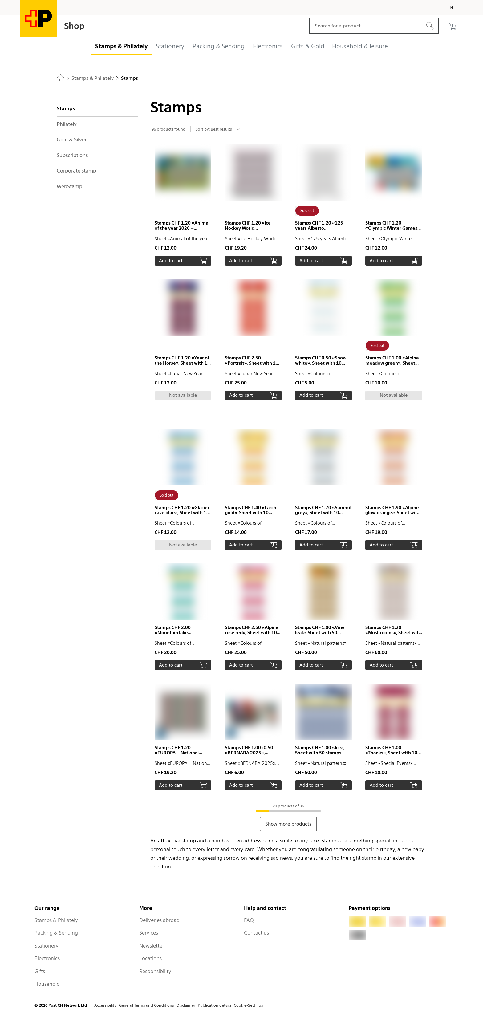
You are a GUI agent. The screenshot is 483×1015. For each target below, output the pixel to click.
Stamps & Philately (56, 920)
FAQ (249, 920)
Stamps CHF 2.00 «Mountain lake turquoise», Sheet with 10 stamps (182, 635)
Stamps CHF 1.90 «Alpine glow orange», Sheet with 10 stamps (392, 513)
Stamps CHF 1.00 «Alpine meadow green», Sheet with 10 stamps (392, 363)
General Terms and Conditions (146, 1005)
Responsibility (155, 971)
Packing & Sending (56, 933)
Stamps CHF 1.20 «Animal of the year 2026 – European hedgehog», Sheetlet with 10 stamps (182, 231)
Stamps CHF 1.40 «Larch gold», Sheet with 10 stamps (250, 513)
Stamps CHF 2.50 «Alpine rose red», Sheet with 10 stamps (251, 633)
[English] (454, 7)
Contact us (256, 933)
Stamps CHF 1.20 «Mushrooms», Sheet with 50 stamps (393, 633)
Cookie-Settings (248, 1005)
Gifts (39, 971)
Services (148, 933)
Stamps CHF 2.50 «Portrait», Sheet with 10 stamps (251, 363)
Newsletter (151, 946)
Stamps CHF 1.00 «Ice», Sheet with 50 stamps (320, 750)
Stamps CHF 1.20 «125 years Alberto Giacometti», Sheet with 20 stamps (321, 231)
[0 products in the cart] (452, 26)
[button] (183, 204)
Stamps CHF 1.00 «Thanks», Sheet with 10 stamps (391, 753)
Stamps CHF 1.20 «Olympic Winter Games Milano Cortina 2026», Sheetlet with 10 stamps (391, 231)
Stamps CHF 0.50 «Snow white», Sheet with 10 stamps (321, 363)
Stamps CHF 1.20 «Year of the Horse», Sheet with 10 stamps (182, 363)
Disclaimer (186, 1005)
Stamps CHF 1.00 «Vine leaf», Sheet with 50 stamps (320, 633)
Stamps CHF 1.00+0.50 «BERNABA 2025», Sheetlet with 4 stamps (249, 753)
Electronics (47, 958)
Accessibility (105, 1005)
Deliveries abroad (159, 920)
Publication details (214, 1005)
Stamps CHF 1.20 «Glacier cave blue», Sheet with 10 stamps (182, 513)
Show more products (288, 824)
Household (47, 984)
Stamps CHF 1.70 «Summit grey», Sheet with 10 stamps (323, 513)
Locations (150, 958)
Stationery (46, 946)
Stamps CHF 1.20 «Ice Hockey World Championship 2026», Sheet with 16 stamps (248, 231)
